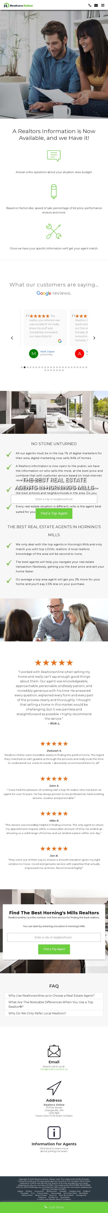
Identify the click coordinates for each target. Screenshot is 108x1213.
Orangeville (81, 1195)
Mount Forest (41, 1195)
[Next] (95, 338)
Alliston (29, 1191)
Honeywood (56, 1193)
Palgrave (42, 1197)
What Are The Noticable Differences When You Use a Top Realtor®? (50, 1004)
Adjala (20, 1191)
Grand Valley (42, 1193)
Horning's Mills (70, 1193)
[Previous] (13, 338)
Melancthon (27, 1195)
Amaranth (39, 1191)
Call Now (54, 1207)
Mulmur (53, 1195)
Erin (33, 1193)
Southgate (65, 1197)
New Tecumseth (66, 1195)
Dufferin (87, 1191)
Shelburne (53, 1197)
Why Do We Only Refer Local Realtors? (37, 1013)
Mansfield (83, 1193)
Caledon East (75, 1191)
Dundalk (24, 1193)
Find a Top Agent (54, 513)
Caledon (63, 1191)
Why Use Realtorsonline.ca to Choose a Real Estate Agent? (51, 995)
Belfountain (51, 1191)
